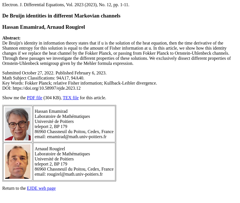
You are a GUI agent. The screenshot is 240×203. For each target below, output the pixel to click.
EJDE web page (41, 188)
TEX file (71, 97)
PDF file (35, 97)
